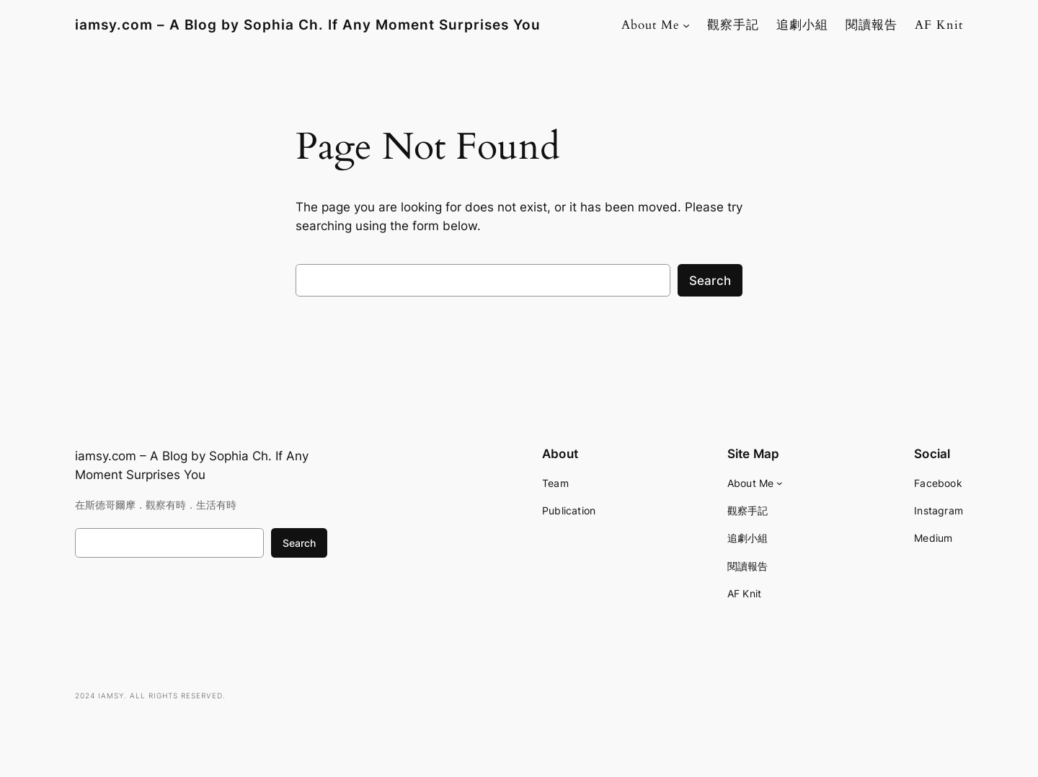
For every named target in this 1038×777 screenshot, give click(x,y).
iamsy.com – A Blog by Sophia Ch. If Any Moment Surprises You (308, 24)
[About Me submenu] (686, 25)
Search (710, 280)
